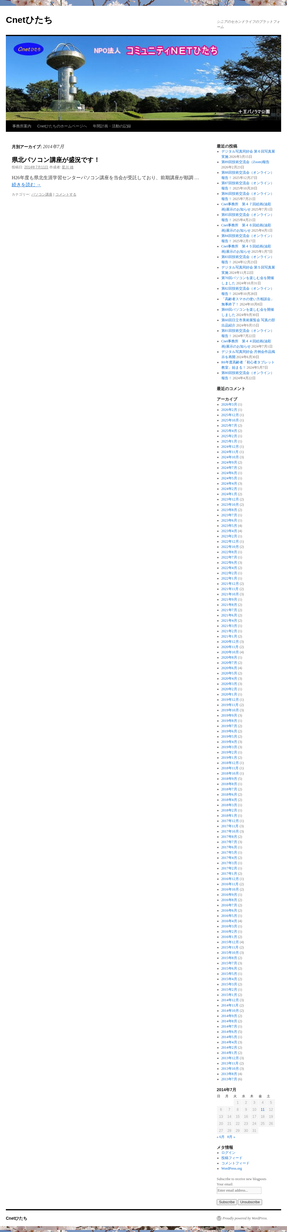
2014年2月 (229, 1047)
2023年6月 (229, 520)
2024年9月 (229, 462)
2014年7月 (229, 1026)
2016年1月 (229, 937)
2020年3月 (229, 684)
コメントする (65, 194)
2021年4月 (229, 620)
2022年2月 (229, 573)
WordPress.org (231, 1168)
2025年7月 (229, 425)
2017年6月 (229, 847)
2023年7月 (229, 515)
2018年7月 (229, 789)
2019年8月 (229, 721)
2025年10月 (230, 420)
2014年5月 (229, 1037)
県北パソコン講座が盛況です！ (56, 159)
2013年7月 (229, 1079)
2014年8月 (229, 1021)
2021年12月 (230, 584)
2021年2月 (229, 631)
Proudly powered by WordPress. (245, 1218)
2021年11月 (230, 589)
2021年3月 (229, 626)
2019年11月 (230, 705)
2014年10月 (230, 1011)
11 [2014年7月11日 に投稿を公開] (262, 1110)
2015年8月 (229, 958)
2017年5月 (229, 852)
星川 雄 (67, 167)
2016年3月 (229, 926)
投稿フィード (231, 1158)
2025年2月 (229, 436)
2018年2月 (229, 810)
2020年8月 (229, 657)
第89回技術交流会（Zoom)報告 (245, 162)
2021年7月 (229, 610)
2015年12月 (230, 942)
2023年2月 (229, 536)
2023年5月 (229, 526)
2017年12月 (230, 821)
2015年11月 (230, 947)
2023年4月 (229, 531)
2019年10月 (230, 710)
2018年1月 (229, 816)
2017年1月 (229, 874)
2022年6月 (229, 563)
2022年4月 (229, 568)
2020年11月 (230, 647)
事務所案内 (21, 126)
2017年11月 (230, 826)
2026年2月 (229, 410)
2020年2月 (229, 689)
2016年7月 (229, 905)
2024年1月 (229, 494)
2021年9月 (229, 599)
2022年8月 (229, 552)
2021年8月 (229, 605)
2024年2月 (229, 489)
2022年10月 (230, 547)
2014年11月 (230, 1005)
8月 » (231, 1137)
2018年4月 (229, 800)
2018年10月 (230, 773)
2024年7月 (229, 468)
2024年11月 (230, 452)
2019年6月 (229, 731)
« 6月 (221, 1137)
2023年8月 (229, 510)
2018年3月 (229, 805)
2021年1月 (229, 636)
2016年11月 (230, 884)
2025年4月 (229, 431)
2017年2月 (229, 868)
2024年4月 (229, 483)
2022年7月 (229, 557)
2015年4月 (229, 979)
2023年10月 (230, 505)
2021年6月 (229, 615)
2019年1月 (229, 758)
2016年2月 (229, 931)
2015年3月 (229, 984)
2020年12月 (230, 642)
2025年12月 (230, 415)
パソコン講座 (41, 194)
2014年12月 (230, 1000)
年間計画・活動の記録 (112, 126)
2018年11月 (230, 768)
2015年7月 (229, 963)
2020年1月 (229, 694)
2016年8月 (229, 900)
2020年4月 (229, 678)
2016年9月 (229, 895)
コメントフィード (235, 1163)
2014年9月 (229, 1016)
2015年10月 (230, 953)
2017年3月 (229, 863)
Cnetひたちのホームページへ (62, 126)
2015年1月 (229, 995)
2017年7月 (229, 842)
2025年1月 (229, 441)
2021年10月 (230, 594)
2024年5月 (229, 478)
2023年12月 (230, 499)
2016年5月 (229, 916)
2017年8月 (229, 837)
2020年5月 (229, 673)
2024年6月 (229, 473)
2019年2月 (229, 752)
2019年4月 (229, 742)
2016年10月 (230, 889)
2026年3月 (229, 404)
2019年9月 (229, 715)
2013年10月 (230, 1069)
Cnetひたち (29, 20)
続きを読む (26, 184)
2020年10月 (230, 652)
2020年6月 (229, 668)
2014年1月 (229, 1053)
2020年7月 (229, 663)
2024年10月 (230, 457)
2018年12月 (230, 763)
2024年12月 (230, 447)
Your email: (225, 1184)
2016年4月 (229, 921)
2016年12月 (230, 879)
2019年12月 (230, 700)
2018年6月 (229, 794)
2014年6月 (229, 1032)
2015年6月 (229, 968)
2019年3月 (229, 747)
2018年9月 (229, 779)
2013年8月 (229, 1074)
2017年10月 (230, 831)
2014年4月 (229, 1042)
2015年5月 (229, 974)
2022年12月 (230, 541)
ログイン (228, 1153)
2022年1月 (229, 578)
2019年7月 (229, 726)
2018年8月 (229, 784)
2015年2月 (229, 989)
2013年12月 (230, 1058)
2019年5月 (229, 736)
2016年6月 (229, 910)
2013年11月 (230, 1063)
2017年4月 (229, 858)
